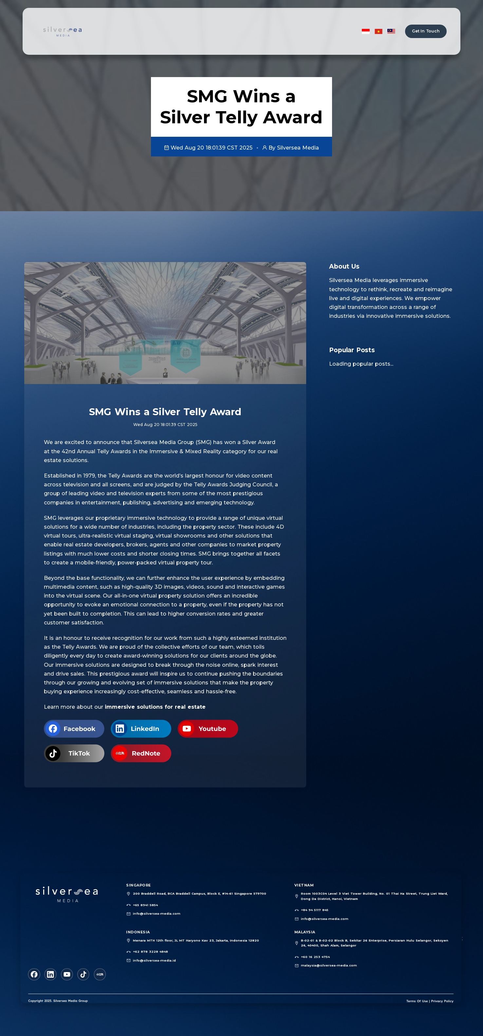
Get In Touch (426, 31)
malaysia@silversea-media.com (328, 964)
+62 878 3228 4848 (150, 951)
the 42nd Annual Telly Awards (90, 451)
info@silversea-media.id (154, 959)
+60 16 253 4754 (315, 956)
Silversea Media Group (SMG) (173, 442)
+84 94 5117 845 (314, 910)
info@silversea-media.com (156, 913)
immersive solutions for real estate (155, 707)
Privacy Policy (442, 1001)
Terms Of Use (418, 1001)
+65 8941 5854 (145, 905)
